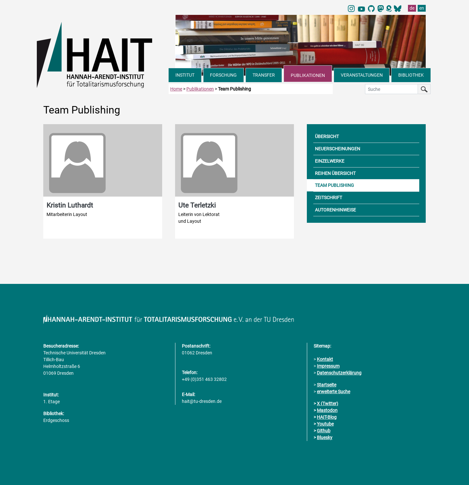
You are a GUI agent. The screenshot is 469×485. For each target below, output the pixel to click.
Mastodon (327, 410)
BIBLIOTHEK (411, 75)
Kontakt (325, 359)
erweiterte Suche (333, 391)
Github (323, 430)
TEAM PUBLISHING (334, 185)
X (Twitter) (327, 403)
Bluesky (324, 437)
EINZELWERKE (329, 161)
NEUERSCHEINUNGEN (337, 148)
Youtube (325, 423)
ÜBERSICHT (327, 136)
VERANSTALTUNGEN (362, 75)
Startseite (326, 384)
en (421, 8)
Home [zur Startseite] (176, 89)
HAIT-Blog (327, 417)
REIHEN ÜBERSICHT (335, 173)
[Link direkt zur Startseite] (103, 54)
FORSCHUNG (223, 75)
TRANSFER (264, 75)
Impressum (328, 366)
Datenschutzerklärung (339, 372)
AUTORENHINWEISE (335, 209)
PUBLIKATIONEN (308, 75)
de (412, 8)
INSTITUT (184, 75)
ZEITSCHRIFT (328, 197)
